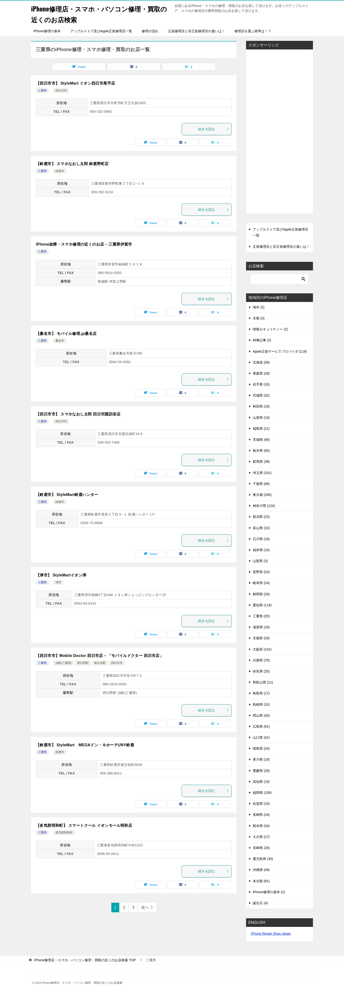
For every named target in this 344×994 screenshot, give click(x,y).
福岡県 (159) (262, 793)
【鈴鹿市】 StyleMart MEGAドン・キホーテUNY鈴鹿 (85, 745)
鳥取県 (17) (261, 693)
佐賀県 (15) (261, 804)
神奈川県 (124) (264, 506)
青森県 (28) (261, 373)
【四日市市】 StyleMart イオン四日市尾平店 (75, 83)
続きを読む (213, 129)
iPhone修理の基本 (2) (269, 892)
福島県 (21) (261, 428)
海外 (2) (258, 307)
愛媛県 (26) (261, 771)
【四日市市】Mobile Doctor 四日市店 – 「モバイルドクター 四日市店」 (99, 656)
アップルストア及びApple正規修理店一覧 (101, 31)
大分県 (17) (261, 837)
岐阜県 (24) (261, 583)
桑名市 (59, 340)
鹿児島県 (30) (263, 859)
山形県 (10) (261, 417)
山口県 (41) (261, 737)
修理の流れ (150, 31)
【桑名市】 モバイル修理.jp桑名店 (66, 334)
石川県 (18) (261, 539)
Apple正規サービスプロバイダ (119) (280, 351)
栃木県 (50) (261, 450)
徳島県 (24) (261, 748)
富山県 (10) (261, 528)
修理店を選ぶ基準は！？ (252, 31)
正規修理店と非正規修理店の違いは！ (196, 31)
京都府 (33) (261, 638)
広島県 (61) (261, 726)
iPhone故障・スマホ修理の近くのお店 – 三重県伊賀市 (84, 244)
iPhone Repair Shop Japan (271, 933)
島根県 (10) (261, 704)
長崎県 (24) (261, 815)
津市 (58, 582)
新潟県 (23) (261, 517)
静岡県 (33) (261, 594)
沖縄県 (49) (261, 870)
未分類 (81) (261, 881)
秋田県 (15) (261, 406)
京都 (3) (258, 318)
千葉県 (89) (261, 484)
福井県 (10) (261, 550)
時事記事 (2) (262, 340)
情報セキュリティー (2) (270, 329)
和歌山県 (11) (263, 682)
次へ (145, 907)
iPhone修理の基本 (47, 31)
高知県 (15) (261, 782)
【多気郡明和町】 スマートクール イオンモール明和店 (84, 825)
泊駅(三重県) (63, 663)
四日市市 (61, 90)
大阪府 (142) (262, 649)
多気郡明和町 (64, 832)
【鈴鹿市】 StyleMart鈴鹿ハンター (67, 495)
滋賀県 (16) (261, 627)
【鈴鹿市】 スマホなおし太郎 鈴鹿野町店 (72, 164)
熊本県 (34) (261, 826)
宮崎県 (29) (261, 848)
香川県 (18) (261, 759)
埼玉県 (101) (262, 473)
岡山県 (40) (261, 715)
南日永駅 (100, 663)
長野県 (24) (261, 572)
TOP (85, 960)
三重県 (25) (261, 616)
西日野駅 (83, 663)
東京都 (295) (262, 495)
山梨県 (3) (260, 561)
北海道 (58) (261, 362)
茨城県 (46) (261, 439)
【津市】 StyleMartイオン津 (61, 575)
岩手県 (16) (261, 384)
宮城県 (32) (261, 395)
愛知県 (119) (262, 605)
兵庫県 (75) (261, 660)
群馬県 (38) (261, 461)
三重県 (42, 90)
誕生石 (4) (260, 903)
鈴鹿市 (59, 171)
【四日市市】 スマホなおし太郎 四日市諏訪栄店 (78, 414)
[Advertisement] (279, 132)
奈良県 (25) (261, 671)
